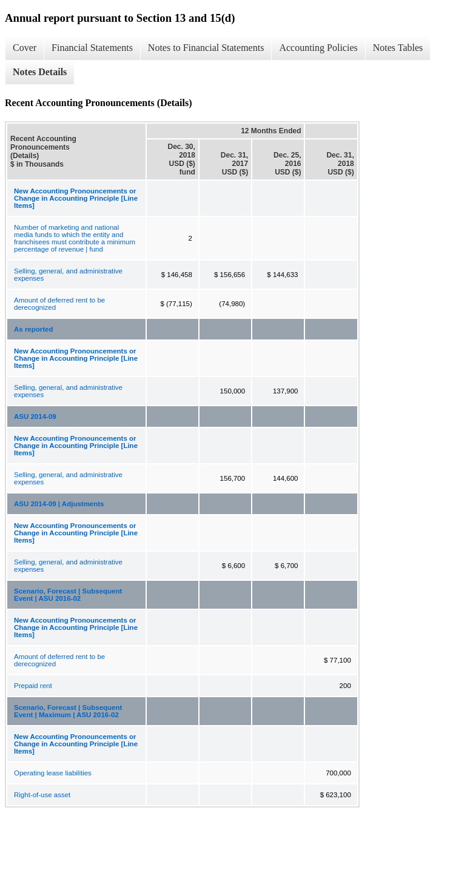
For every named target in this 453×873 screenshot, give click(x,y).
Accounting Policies (318, 47)
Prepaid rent (33, 685)
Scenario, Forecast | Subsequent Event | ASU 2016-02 (68, 594)
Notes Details (40, 72)
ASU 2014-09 (35, 416)
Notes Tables (398, 47)
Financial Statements (92, 47)
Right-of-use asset (42, 794)
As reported (33, 329)
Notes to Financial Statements (206, 47)
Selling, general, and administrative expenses (68, 274)
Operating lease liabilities (53, 773)
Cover (24, 47)
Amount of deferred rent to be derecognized (59, 303)
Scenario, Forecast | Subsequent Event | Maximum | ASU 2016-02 (68, 711)
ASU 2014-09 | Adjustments (59, 503)
